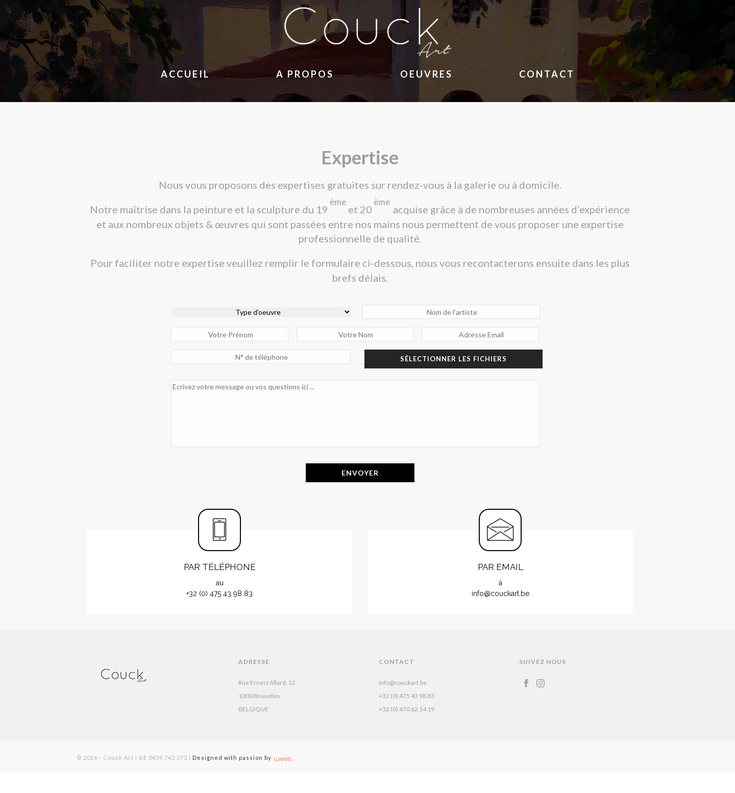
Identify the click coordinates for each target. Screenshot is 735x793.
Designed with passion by (242, 757)
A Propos (305, 74)
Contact (547, 74)
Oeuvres (426, 74)
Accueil (185, 74)
